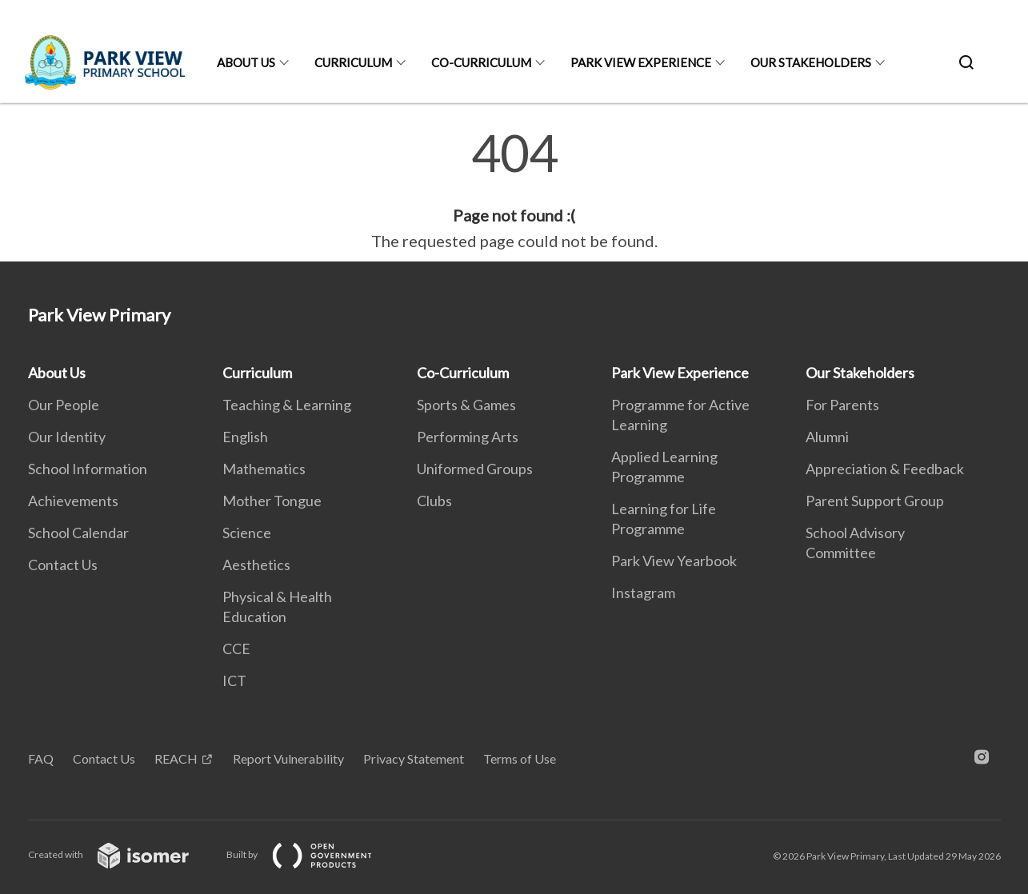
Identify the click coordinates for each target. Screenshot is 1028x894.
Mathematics (264, 468)
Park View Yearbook (674, 560)
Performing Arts (467, 436)
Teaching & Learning (286, 404)
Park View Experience (640, 62)
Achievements (73, 500)
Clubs (434, 500)
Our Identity (67, 436)
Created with (121, 854)
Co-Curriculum (481, 62)
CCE (236, 648)
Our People (63, 404)
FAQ (41, 758)
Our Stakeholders (810, 62)
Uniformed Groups (475, 468)
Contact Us (63, 564)
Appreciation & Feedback (885, 468)
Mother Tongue (272, 500)
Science (246, 532)
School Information (87, 468)
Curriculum (353, 62)
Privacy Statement (413, 758)
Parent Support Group (875, 500)
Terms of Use (519, 758)
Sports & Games (466, 404)
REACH (176, 758)
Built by (312, 854)
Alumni (827, 436)
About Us (246, 62)
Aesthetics (256, 564)
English (245, 436)
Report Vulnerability (288, 758)
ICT (234, 680)
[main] (514, 190)
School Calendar (78, 532)
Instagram (643, 592)
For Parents (842, 404)
